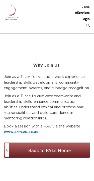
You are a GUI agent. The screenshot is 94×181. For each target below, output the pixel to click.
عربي (86, 6)
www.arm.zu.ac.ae (21, 132)
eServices (82, 12)
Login (85, 18)
